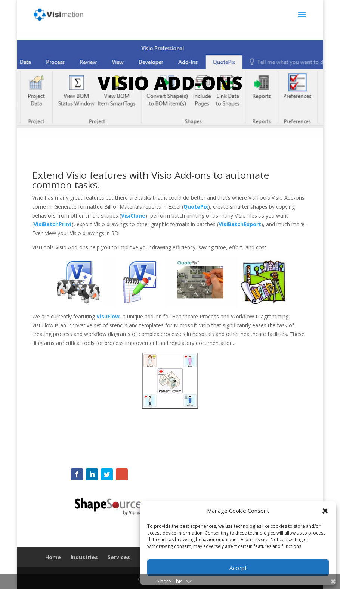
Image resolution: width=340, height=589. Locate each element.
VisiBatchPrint (53, 224)
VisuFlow (108, 316)
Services (119, 557)
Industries (84, 557)
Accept (238, 567)
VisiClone (133, 215)
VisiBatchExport (240, 224)
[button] (325, 511)
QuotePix (195, 206)
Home (53, 557)
